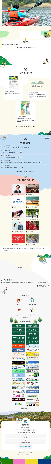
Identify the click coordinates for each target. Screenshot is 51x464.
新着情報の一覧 (21, 171)
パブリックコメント (41, 248)
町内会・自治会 (33, 248)
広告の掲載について (25, 408)
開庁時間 (25, 437)
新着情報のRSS (31, 171)
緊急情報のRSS (31, 47)
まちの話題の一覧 (21, 126)
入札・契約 (21, 248)
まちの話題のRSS (31, 126)
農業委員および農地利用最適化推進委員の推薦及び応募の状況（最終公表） (37, 96)
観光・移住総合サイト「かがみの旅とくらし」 (43, 286)
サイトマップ (30, 452)
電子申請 (16, 248)
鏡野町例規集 (10, 248)
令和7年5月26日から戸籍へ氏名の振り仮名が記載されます (15, 147)
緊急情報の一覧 (21, 47)
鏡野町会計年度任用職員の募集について (11, 167)
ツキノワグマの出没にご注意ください (10, 152)
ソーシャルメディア (6, 250)
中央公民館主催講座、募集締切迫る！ (10, 157)
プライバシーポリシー (23, 452)
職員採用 (4, 248)
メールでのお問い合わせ (26, 442)
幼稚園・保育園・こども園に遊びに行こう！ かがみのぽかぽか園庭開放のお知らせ (25, 120)
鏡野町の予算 (26, 248)
